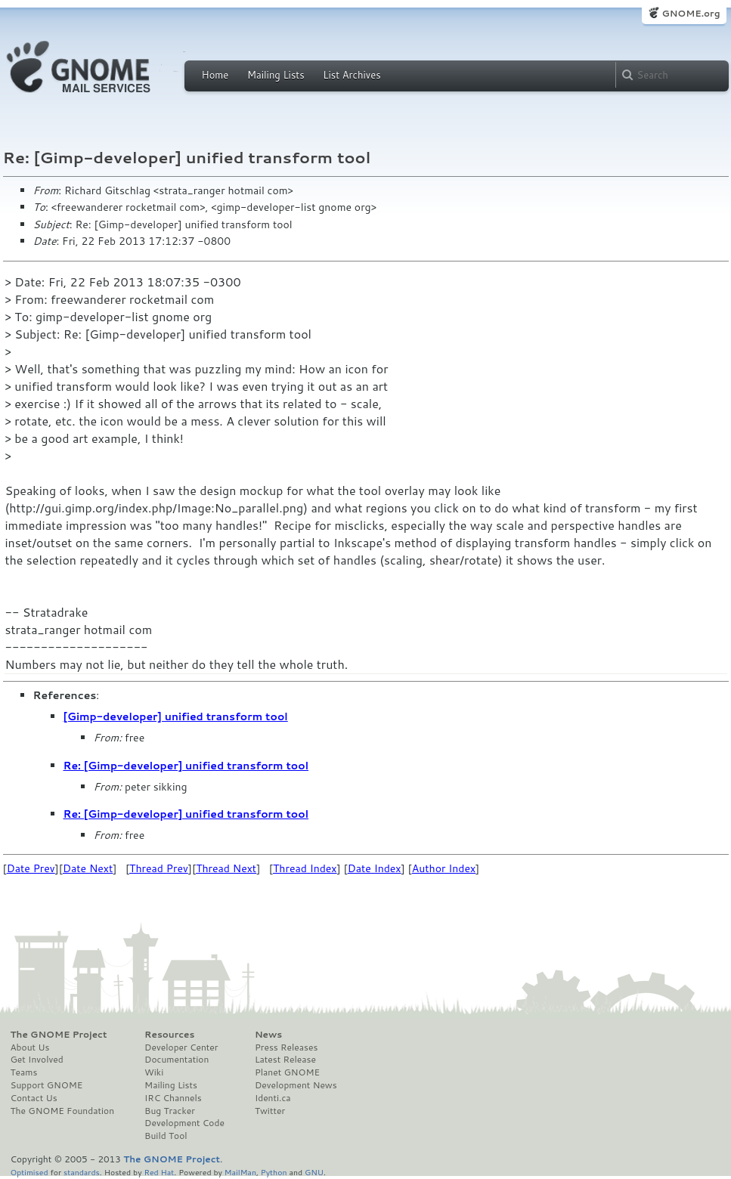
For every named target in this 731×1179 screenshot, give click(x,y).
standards (81, 1171)
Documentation (176, 1060)
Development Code (184, 1123)
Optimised (29, 1171)
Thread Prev (158, 868)
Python (274, 1171)
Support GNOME (47, 1085)
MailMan (240, 1171)
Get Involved (37, 1060)
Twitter (270, 1111)
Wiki (153, 1072)
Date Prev (31, 868)
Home (215, 75)
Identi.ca (273, 1098)
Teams (24, 1072)
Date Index (374, 868)
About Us (30, 1047)
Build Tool (165, 1136)
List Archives (351, 75)
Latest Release (285, 1060)
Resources (169, 1035)
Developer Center (181, 1047)
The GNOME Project (59, 1035)
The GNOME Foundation (63, 1111)
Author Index (443, 868)
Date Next (88, 868)
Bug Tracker (169, 1111)
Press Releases (286, 1047)
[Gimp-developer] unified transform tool (175, 716)
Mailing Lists (276, 75)
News (268, 1035)
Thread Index (305, 868)
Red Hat (159, 1171)
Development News (296, 1085)
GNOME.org (690, 13)
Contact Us (34, 1098)
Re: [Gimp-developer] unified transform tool (186, 765)
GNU (314, 1171)
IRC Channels (173, 1098)
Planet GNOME (287, 1072)
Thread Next (226, 868)
